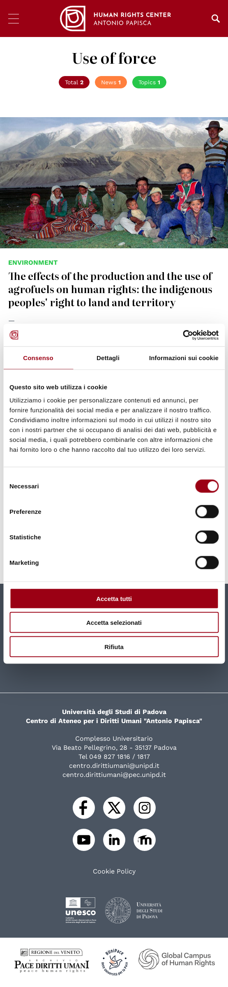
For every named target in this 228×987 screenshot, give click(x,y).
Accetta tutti (114, 598)
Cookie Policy (114, 871)
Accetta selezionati (114, 622)
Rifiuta (114, 646)
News (111, 82)
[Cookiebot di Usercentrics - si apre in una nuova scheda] (183, 335)
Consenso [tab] (38, 357)
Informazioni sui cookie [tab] (184, 357)
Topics (149, 82)
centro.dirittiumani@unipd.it (114, 766)
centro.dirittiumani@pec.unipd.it (114, 775)
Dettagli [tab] (108, 357)
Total (74, 82)
